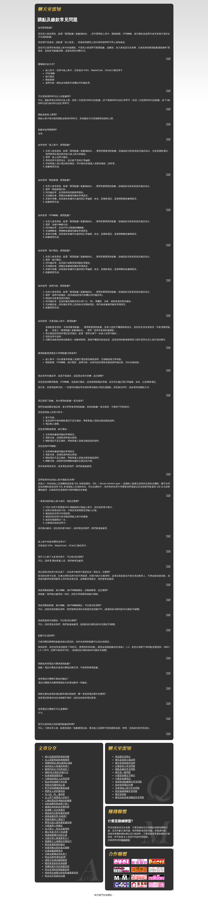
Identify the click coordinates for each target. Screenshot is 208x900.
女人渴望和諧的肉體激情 (57, 759)
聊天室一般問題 (123, 772)
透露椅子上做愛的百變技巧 (58, 841)
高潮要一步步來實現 (55, 810)
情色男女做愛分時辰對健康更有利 (61, 872)
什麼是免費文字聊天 (125, 775)
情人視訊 (100, 892)
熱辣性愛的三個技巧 (55, 819)
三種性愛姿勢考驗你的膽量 (58, 800)
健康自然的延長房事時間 (57, 807)
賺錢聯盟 (125, 840)
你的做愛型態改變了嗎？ (57, 803)
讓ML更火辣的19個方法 (56, 772)
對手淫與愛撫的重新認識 (57, 788)
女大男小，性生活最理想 (57, 828)
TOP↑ (109, 892)
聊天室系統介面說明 (125, 759)
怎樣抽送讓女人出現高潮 (57, 778)
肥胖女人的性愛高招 (55, 791)
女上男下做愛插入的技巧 (57, 797)
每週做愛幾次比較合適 (56, 835)
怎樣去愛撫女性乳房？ (56, 854)
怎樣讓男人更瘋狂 (54, 825)
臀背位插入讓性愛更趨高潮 (58, 822)
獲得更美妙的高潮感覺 (56, 863)
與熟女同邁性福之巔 (55, 785)
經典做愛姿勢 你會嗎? (56, 816)
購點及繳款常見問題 (125, 769)
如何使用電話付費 (124, 785)
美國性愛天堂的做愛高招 (57, 866)
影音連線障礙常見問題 (126, 791)
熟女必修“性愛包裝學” (55, 857)
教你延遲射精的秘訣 (55, 844)
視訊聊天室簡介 (123, 756)
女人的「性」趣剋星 (55, 794)
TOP (168, 58)
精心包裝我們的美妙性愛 (57, 756)
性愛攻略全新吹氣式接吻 (57, 847)
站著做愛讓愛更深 (54, 775)
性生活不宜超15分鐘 (55, 876)
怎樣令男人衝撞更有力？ (57, 838)
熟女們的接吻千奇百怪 (56, 781)
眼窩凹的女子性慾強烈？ (57, 769)
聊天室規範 (120, 794)
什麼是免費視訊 (123, 778)
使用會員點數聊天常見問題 (128, 781)
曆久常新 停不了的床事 (56, 832)
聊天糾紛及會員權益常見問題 (129, 797)
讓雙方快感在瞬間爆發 (56, 860)
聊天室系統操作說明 (125, 763)
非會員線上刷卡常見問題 (127, 788)
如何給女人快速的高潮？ (57, 766)
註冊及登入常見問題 (125, 766)
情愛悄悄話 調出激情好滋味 (58, 763)
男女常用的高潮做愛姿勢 (57, 869)
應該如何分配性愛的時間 (57, 813)
